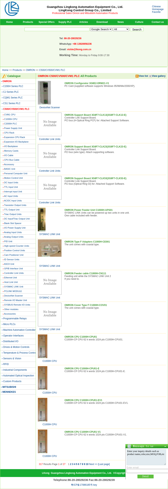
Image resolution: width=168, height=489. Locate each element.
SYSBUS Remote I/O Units (17, 305)
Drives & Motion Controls (16, 347)
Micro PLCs (9, 324)
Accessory (9, 164)
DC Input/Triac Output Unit (17, 219)
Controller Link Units (14, 273)
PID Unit (8, 241)
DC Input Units (11, 182)
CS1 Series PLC (11, 103)
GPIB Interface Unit (13, 268)
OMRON (30, 70)
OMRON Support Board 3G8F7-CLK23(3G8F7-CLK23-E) (95, 146)
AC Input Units (11, 196)
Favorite (156, 12)
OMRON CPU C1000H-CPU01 (80, 336)
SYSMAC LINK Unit (13, 286)
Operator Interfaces (13, 335)
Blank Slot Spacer (12, 223)
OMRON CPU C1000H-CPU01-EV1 (83, 400)
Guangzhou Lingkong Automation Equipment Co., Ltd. (81, 473)
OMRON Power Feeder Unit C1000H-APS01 (88, 210)
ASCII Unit (9, 264)
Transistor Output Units (15, 205)
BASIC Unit (9, 169)
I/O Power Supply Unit (14, 228)
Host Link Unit (11, 282)
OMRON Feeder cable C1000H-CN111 (85, 273)
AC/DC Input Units (13, 200)
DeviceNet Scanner (13, 296)
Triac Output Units (12, 214)
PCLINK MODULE (13, 291)
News (121, 22)
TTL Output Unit (12, 209)
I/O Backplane (11, 146)
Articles (83, 22)
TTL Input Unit (11, 187)
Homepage (158, 9)
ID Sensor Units (11, 259)
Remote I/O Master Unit (15, 300)
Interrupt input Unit (13, 191)
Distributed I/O (10, 341)
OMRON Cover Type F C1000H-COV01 (85, 305)
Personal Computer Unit (15, 173)
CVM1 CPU (9, 114)
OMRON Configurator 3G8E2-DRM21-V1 (86, 83)
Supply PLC (65, 22)
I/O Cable (8, 155)
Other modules (11, 309)
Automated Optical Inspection (18, 375)
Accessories (10, 314)
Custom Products (12, 381)
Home (9, 22)
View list (141, 76)
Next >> (93, 464)
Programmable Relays (15, 318)
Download (102, 22)
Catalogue (14, 76)
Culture (139, 22)
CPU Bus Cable (11, 160)
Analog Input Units (13, 232)
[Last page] (104, 464)
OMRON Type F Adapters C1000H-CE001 (87, 241)
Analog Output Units (13, 237)
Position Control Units (14, 250)
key (95, 484)
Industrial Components (15, 370)
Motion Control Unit (13, 178)
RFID (6, 364)
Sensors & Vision (12, 358)
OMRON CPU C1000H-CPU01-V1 (82, 432)
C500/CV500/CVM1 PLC (52, 70)
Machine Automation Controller (19, 330)
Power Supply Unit (13, 128)
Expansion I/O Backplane (16, 142)
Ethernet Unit (10, 277)
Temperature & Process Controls (20, 352)
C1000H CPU (10, 119)
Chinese (156, 6)
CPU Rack (9, 133)
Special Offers (47, 22)
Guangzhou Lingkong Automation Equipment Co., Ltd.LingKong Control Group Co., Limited (85, 8)
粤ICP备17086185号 (81, 484)
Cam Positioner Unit (13, 255)
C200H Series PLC (13, 86)
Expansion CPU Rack (14, 137)
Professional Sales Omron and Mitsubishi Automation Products (85, 13)
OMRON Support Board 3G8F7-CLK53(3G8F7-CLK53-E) (95, 178)
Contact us (158, 22)
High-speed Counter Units (16, 246)
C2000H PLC (10, 123)
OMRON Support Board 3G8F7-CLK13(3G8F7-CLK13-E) (95, 115)
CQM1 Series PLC (13, 97)
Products (28, 22)
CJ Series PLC (11, 92)
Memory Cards (11, 151)
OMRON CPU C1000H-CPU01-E (81, 368)
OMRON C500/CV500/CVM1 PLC (59, 76)
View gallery (157, 76)
